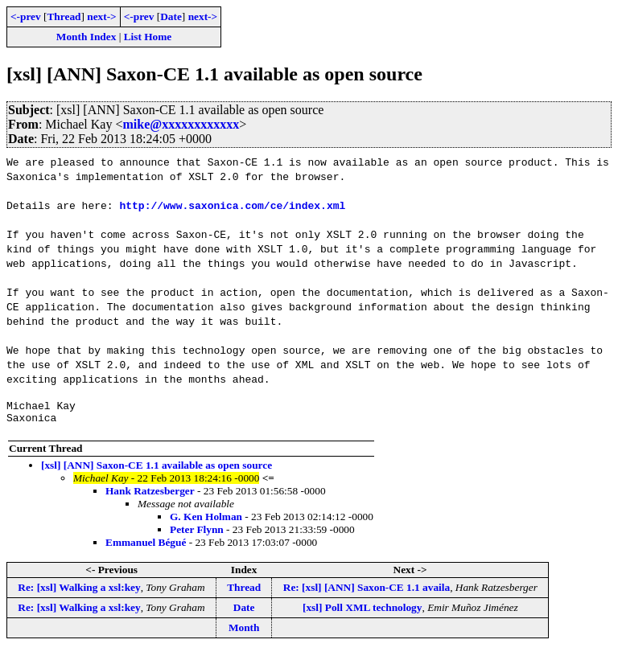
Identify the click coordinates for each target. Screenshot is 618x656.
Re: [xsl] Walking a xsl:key (79, 592)
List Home (148, 37)
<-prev (25, 16)
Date (171, 16)
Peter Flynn (197, 534)
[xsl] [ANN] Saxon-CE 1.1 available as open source (156, 470)
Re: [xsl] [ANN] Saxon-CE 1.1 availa (366, 592)
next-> (101, 16)
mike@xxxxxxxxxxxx (180, 124)
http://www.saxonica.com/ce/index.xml (232, 205)
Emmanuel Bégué (145, 547)
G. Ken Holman (206, 521)
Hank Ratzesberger (150, 496)
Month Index (86, 37)
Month (244, 632)
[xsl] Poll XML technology (362, 612)
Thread (63, 16)
